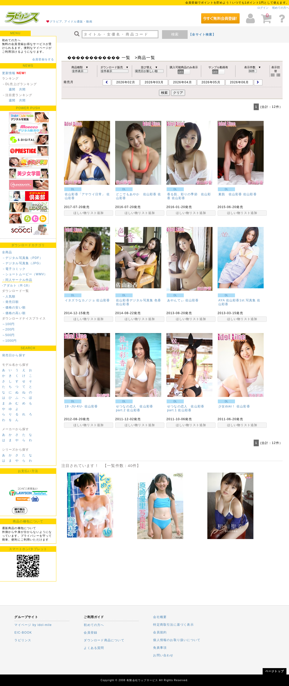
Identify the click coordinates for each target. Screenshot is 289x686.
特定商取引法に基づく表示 (173, 624)
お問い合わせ (163, 655)
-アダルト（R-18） (16, 285)
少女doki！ (226, 406)
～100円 (8, 324)
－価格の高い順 (14, 313)
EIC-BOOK (23, 632)
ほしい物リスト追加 (88, 213)
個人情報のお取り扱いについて (176, 640)
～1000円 (9, 340)
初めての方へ (280, 7)
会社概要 (160, 617)
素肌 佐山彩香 (230, 194)
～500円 (8, 335)
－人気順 (9, 296)
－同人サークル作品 (17, 280)
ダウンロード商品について (104, 640)
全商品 (7, 252)
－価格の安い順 (14, 307)
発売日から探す (14, 355)
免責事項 (160, 647)
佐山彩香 (178, 198)
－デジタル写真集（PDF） (22, 258)
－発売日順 (10, 302)
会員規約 (160, 632)
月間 (22, 89)
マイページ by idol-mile (33, 625)
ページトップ (274, 671)
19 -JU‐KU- (74, 406)
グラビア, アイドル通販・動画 (71, 21)
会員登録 (90, 632)
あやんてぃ (175, 300)
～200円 (8, 329)
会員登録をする (43, 59)
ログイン (263, 7)
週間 (12, 89)
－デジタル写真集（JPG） (22, 263)
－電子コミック (14, 269)
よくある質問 (94, 648)
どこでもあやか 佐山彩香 (136, 194)
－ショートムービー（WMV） (25, 274)
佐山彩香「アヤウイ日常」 (85, 194)
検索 (174, 34)
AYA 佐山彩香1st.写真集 (237, 300)
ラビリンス (22, 640)
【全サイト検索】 (202, 34)
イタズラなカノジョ (80, 300)
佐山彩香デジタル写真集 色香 (138, 300)
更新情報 (9, 73)
